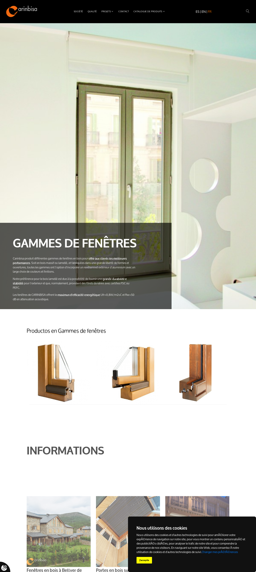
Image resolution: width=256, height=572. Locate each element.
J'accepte (144, 560)
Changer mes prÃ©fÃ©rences (220, 552)
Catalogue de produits (148, 11)
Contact (123, 11)
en (204, 12)
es (197, 12)
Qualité (92, 11)
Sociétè (78, 11)
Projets (106, 11)
